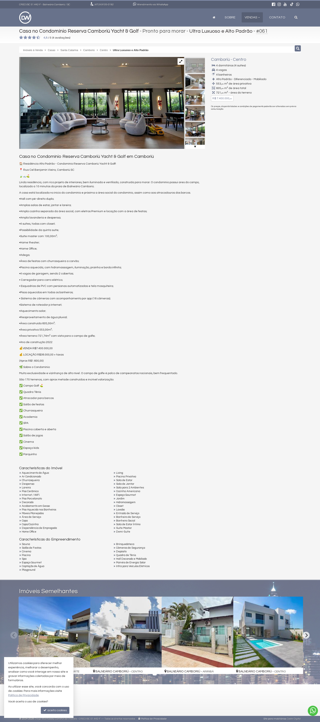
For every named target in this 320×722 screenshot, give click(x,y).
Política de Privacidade (154, 719)
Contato (277, 17)
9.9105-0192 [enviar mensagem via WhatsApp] (104, 4)
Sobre (230, 17)
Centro (239, 59)
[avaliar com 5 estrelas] (38, 38)
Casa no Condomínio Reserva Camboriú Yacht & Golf (80, 31)
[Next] (306, 635)
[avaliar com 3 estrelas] (30, 38)
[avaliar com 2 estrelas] (25, 38)
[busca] (296, 17)
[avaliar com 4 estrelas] (34, 38)
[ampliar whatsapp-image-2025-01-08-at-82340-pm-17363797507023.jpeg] (101, 102)
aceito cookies (55, 710)
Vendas (252, 17)
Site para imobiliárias (275, 719)
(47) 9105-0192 (273, 126)
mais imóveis (273, 140)
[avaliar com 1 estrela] (21, 38)
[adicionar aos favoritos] (82, 667)
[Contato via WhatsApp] (313, 711)
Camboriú (220, 59)
